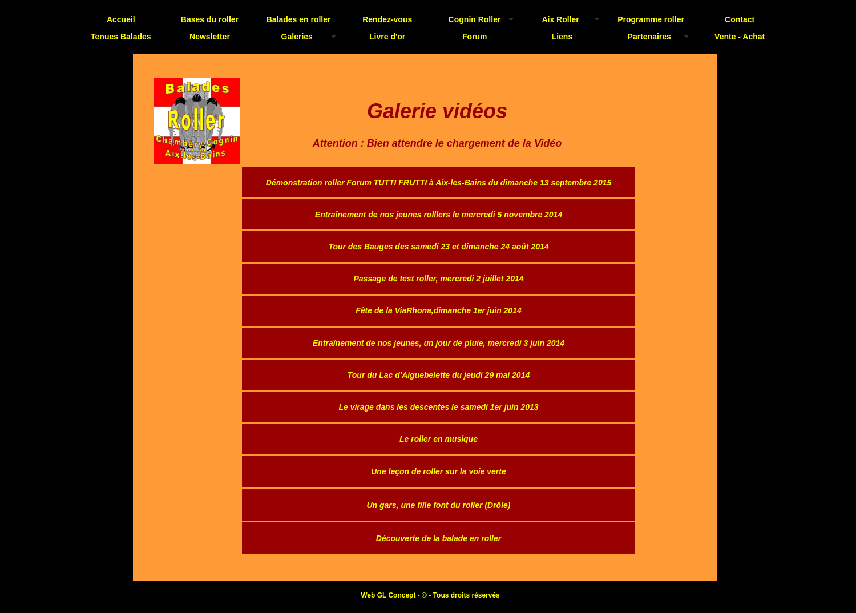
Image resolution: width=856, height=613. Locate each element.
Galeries (297, 36)
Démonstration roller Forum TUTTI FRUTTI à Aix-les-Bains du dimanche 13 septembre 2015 (439, 182)
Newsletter (209, 36)
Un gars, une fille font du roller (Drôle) (438, 505)
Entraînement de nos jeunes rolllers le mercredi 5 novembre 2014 (438, 214)
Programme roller (650, 19)
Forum (474, 36)
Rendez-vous (387, 19)
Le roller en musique (438, 438)
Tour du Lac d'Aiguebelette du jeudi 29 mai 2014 (439, 375)
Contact (739, 19)
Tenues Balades (121, 36)
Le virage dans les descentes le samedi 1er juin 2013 (438, 407)
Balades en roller (299, 19)
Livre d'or (387, 36)
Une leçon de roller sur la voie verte (438, 471)
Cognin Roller (475, 19)
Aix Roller (560, 19)
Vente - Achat (739, 36)
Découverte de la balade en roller (438, 538)
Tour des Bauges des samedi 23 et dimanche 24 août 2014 (438, 246)
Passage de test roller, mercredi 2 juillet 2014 (438, 278)
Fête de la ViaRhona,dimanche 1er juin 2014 (438, 310)
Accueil (121, 19)
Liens (562, 36)
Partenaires (649, 36)
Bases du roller (210, 19)
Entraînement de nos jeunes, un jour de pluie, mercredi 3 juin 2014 (438, 343)
